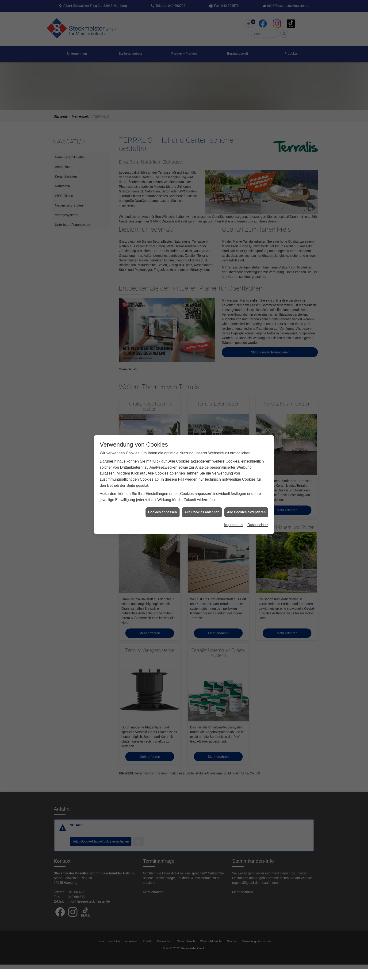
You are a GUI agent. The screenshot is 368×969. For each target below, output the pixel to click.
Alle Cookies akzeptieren (246, 512)
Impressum (233, 525)
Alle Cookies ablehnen (201, 512)
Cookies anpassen (162, 512)
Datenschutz (257, 525)
